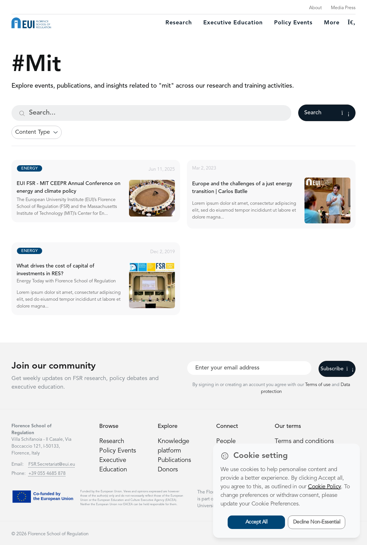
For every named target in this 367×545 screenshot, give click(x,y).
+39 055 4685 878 (47, 473)
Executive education (233, 23)
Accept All (256, 522)
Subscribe (337, 368)
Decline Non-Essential (316, 522)
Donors (168, 470)
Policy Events (293, 23)
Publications (174, 460)
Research (178, 23)
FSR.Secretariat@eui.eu (51, 464)
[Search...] (151, 113)
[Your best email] (249, 368)
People (226, 441)
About (315, 8)
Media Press (343, 8)
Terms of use (318, 385)
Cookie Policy (324, 487)
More (331, 23)
